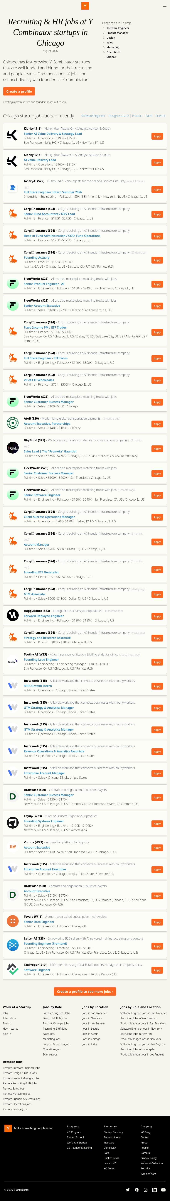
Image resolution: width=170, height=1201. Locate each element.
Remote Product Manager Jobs (21, 1078)
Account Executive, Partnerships (47, 424)
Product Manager (117, 33)
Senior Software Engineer (42, 495)
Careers (145, 1152)
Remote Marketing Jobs (16, 1093)
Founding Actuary (36, 258)
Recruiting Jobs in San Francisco (138, 1018)
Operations (113, 52)
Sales (110, 42)
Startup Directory (113, 1132)
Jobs (5, 1013)
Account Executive (37, 847)
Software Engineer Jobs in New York (141, 1028)
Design (111, 37)
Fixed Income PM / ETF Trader (45, 327)
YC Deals (109, 1168)
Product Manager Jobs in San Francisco (143, 1023)
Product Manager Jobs (56, 1023)
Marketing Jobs (51, 1039)
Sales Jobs (49, 1034)
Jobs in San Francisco (95, 1013)
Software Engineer (118, 28)
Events (7, 1023)
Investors (109, 1142)
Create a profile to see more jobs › (85, 991)
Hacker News (111, 1158)
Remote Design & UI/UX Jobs (20, 1073)
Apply (157, 136)
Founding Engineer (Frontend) (45, 944)
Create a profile (19, 91)
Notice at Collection (152, 1163)
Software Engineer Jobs (56, 1013)
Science (111, 57)
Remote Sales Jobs (13, 1088)
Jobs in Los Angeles (94, 1023)
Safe (106, 1152)
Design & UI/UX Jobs (55, 1018)
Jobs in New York (92, 1018)
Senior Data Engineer (39, 922)
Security (145, 1168)
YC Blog (145, 1132)
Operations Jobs (52, 1049)
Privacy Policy (149, 1158)
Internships (9, 1018)
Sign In (7, 1034)
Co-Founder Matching (79, 1147)
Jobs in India (90, 1044)
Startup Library (112, 1137)
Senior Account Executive (42, 306)
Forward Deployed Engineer (44, 616)
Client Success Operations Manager (49, 517)
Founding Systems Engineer (44, 821)
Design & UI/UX (119, 116)
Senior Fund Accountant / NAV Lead (49, 214)
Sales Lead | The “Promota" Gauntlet (50, 451)
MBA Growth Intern (38, 686)
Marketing (113, 47)
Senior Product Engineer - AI (44, 284)
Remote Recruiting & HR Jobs (20, 1083)
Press (144, 1142)
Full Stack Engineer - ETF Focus (46, 358)
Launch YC (110, 1163)
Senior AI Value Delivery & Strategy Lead (53, 134)
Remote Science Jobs (15, 1109)
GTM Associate (34, 594)
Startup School (75, 1137)
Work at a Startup (77, 1142)
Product (137, 116)
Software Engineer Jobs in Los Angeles (142, 1044)
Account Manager (36, 545)
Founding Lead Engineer (41, 660)
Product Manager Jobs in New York (140, 1039)
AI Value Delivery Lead (40, 160)
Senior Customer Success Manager (49, 402)
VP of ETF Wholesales (39, 380)
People (145, 1147)
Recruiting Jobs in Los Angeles (138, 1049)
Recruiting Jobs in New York (136, 1034)
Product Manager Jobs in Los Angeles (142, 1054)
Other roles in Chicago (117, 23)
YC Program (74, 1132)
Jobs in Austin (90, 1034)
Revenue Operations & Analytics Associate (54, 751)
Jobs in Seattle (91, 1028)
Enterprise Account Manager (44, 773)
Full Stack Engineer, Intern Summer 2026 (53, 192)
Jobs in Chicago (91, 1039)
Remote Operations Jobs (17, 1104)
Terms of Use (148, 1173)
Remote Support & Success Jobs (21, 1099)
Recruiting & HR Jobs (55, 1028)
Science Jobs (50, 1054)
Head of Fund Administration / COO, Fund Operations (62, 236)
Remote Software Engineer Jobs (21, 1068)
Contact (145, 1137)
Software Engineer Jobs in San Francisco (143, 1013)
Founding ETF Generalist (41, 572)
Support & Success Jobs (56, 1044)
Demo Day (110, 1147)
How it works (10, 1028)
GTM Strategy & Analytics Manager (49, 708)
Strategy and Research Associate (47, 638)
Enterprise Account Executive (45, 869)
